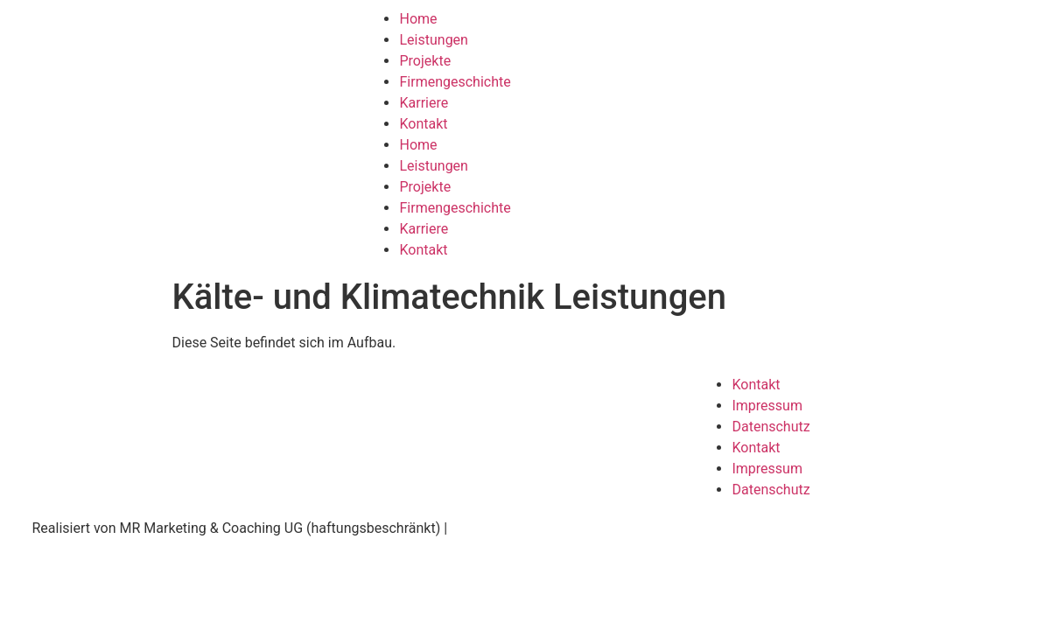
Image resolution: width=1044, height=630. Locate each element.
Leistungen (433, 40)
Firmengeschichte (454, 82)
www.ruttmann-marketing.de (539, 528)
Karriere (423, 102)
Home (418, 18)
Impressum (767, 405)
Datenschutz (770, 426)
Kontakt (423, 124)
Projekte (425, 60)
